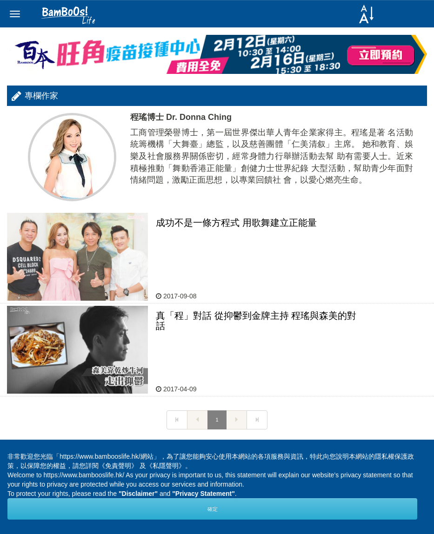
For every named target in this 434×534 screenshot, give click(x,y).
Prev (21, 443)
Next (412, 443)
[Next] (177, 420)
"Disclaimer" (138, 493)
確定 (212, 509)
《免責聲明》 (118, 465)
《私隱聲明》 (165, 465)
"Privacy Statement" (203, 493)
